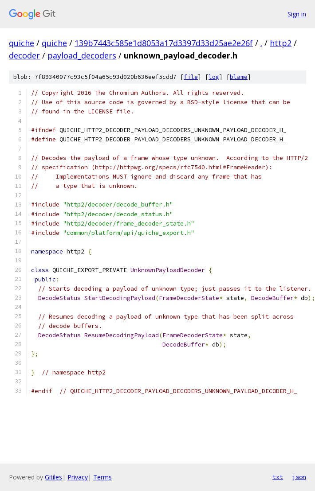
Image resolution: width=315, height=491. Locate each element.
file (191, 77)
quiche (21, 43)
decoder (24, 55)
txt (277, 477)
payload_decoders (81, 55)
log (214, 77)
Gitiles (53, 477)
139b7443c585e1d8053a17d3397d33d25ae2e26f (164, 43)
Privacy (77, 477)
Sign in (296, 14)
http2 (280, 43)
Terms (102, 477)
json (299, 477)
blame (239, 77)
